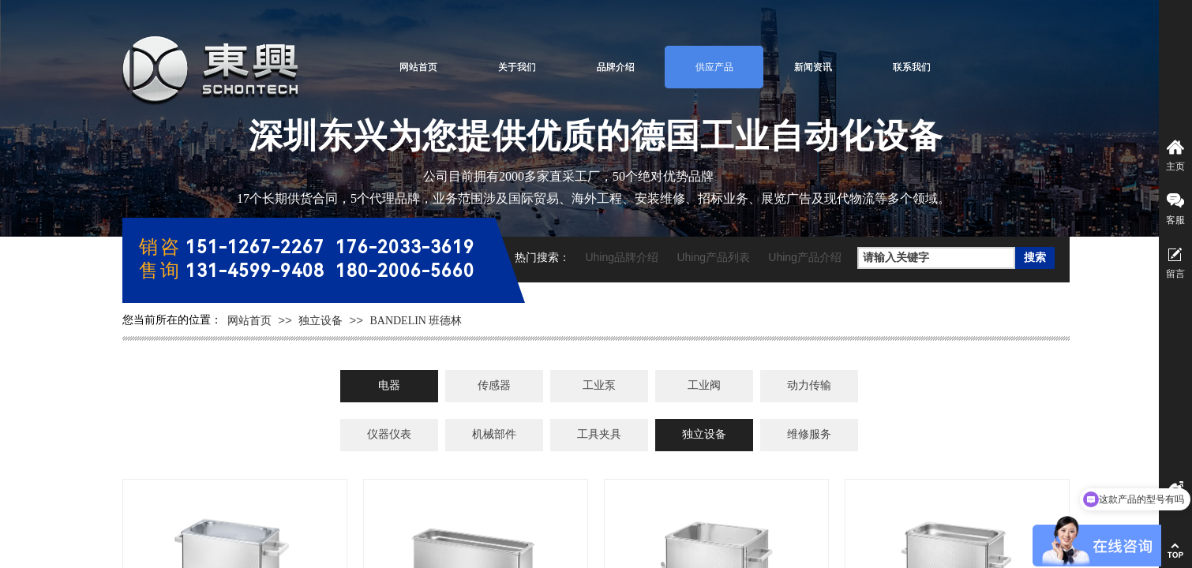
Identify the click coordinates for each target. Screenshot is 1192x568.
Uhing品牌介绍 (621, 257)
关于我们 (517, 67)
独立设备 (320, 321)
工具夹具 (599, 434)
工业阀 (704, 385)
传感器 (494, 385)
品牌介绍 (616, 67)
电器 (389, 385)
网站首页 (418, 67)
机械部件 (494, 434)
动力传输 (809, 385)
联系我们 (912, 67)
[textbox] (936, 258)
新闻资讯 (813, 67)
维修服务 (809, 434)
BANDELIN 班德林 (415, 321)
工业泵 (599, 385)
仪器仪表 (389, 434)
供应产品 (714, 67)
